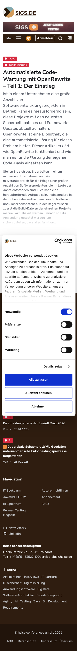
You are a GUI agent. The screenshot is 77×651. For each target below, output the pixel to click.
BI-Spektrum (12, 504)
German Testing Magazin (14, 513)
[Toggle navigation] (12, 38)
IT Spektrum (12, 490)
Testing (25, 601)
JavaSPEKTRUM (14, 497)
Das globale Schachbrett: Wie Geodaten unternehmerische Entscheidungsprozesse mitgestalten (35, 451)
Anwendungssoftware (19, 589)
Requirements (13, 607)
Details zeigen (54, 366)
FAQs (45, 504)
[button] (60, 38)
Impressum (49, 641)
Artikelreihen (12, 577)
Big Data (43, 589)
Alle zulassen (38, 379)
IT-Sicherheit (12, 583)
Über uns (66, 641)
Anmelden (45, 38)
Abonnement (51, 497)
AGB (10, 641)
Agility (7, 601)
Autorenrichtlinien (55, 490)
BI (8, 417)
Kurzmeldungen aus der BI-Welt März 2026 (34, 423)
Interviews (31, 577)
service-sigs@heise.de (56, 557)
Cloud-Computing (49, 595)
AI (16, 601)
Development (57, 601)
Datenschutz (27, 641)
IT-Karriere (49, 577)
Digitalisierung (16, 64)
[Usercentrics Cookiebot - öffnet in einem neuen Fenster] (54, 241)
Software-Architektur (18, 595)
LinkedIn (12, 534)
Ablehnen (38, 406)
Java (10, 58)
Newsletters (14, 528)
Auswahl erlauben (38, 393)
